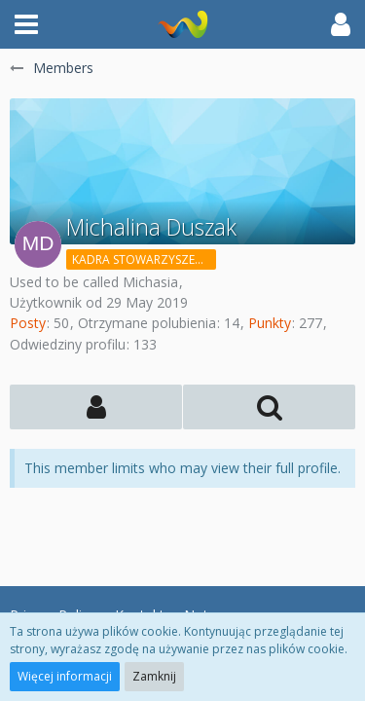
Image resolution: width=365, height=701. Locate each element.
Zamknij (154, 676)
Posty (28, 323)
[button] (26, 24)
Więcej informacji (65, 676)
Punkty (269, 323)
